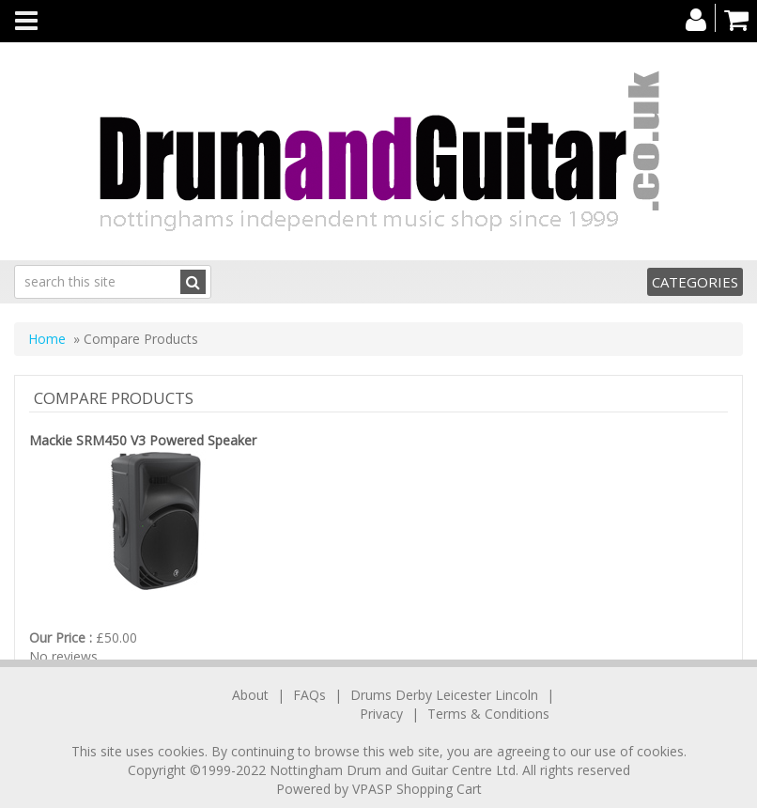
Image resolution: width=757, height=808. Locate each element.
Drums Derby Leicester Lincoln (444, 695)
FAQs (309, 695)
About (250, 695)
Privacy (381, 714)
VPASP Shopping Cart (417, 789)
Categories (695, 281)
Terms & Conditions (488, 714)
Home (47, 339)
